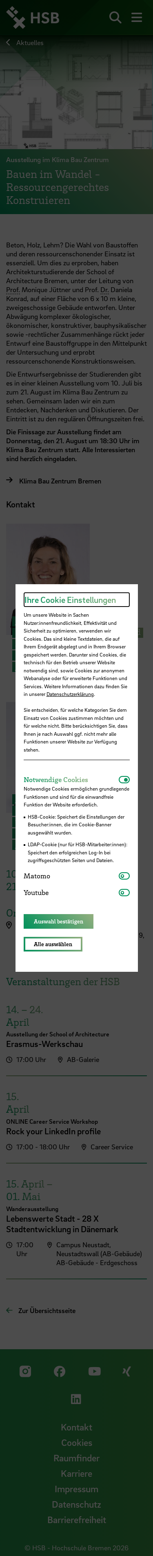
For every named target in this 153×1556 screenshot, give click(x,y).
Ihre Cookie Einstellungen (70, 599)
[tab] (71, 779)
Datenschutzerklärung (70, 694)
